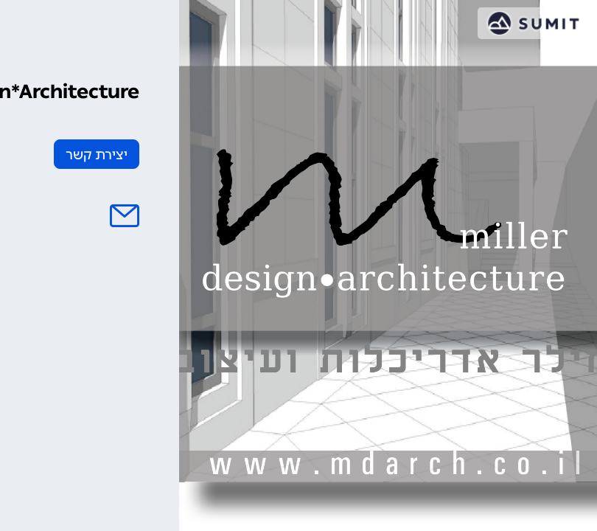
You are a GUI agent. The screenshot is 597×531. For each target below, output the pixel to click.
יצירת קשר (97, 155)
